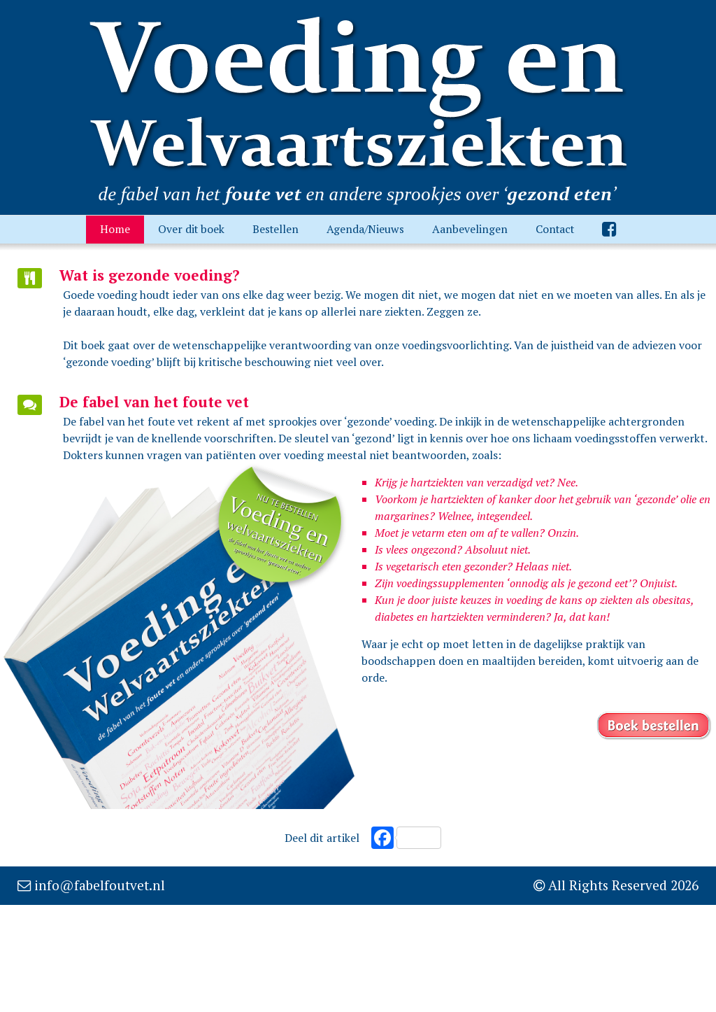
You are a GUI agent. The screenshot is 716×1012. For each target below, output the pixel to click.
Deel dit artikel (322, 837)
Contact (555, 229)
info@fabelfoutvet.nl (99, 885)
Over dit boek (191, 229)
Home (115, 229)
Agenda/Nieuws (365, 229)
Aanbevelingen (470, 229)
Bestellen (275, 229)
